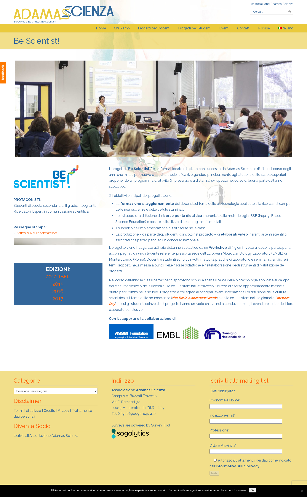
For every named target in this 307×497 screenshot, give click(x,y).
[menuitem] (285, 28)
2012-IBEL (58, 276)
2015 (58, 284)
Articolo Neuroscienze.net (37, 233)
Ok (252, 490)
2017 (58, 298)
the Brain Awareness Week (194, 298)
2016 (58, 291)
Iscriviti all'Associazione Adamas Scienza (46, 436)
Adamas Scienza (64, 11)
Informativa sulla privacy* (238, 466)
